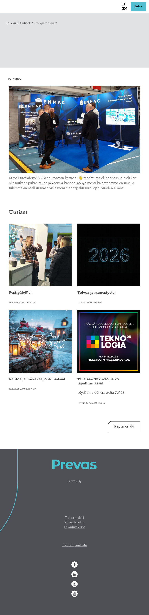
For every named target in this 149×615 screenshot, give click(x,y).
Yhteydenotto (74, 522)
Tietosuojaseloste (74, 545)
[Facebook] (74, 564)
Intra (138, 6)
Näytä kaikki (124, 427)
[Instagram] (74, 584)
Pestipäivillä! (20, 293)
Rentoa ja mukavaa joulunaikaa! (37, 379)
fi (123, 4)
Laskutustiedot (74, 527)
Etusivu (11, 23)
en (124, 8)
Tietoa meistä (74, 518)
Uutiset (25, 23)
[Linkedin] (74, 574)
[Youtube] (74, 594)
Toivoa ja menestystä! (96, 293)
